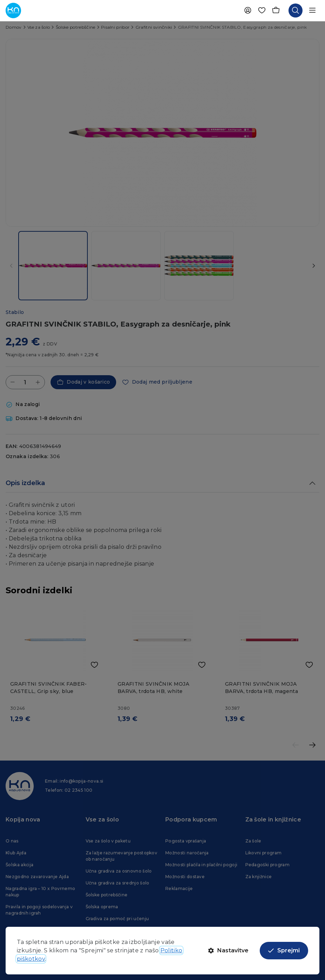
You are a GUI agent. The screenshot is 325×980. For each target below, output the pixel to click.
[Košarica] (276, 11)
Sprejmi (284, 950)
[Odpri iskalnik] (295, 11)
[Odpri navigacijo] (312, 11)
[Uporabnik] (248, 11)
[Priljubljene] (262, 11)
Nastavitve (228, 950)
